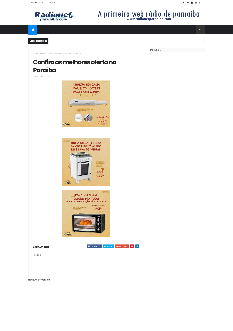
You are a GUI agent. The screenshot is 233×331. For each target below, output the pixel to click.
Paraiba (43, 53)
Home (35, 53)
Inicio (34, 2)
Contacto (51, 2)
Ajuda (42, 2)
